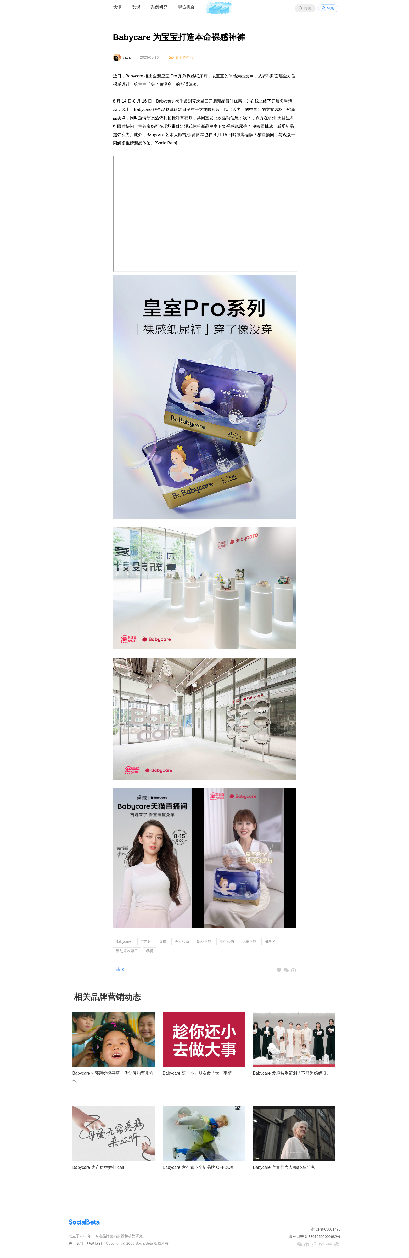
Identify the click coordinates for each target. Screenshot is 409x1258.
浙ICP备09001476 (326, 1229)
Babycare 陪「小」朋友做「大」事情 (197, 1073)
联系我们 (94, 1243)
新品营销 (204, 941)
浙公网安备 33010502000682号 (315, 1236)
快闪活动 (181, 941)
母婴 (149, 951)
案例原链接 (184, 57)
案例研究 (159, 7)
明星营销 (249, 941)
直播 (162, 941)
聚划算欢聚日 (127, 951)
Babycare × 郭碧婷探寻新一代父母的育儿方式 (113, 1077)
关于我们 (76, 1243)
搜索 (307, 8)
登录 (330, 8)
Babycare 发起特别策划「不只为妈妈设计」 (294, 1073)
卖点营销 (226, 941)
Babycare (123, 941)
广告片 (145, 941)
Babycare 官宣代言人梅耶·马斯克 (284, 1167)
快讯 (117, 7)
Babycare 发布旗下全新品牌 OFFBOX (198, 1167)
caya (127, 57)
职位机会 (186, 7)
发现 (136, 7)
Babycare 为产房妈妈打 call (98, 1167)
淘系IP (269, 941)
